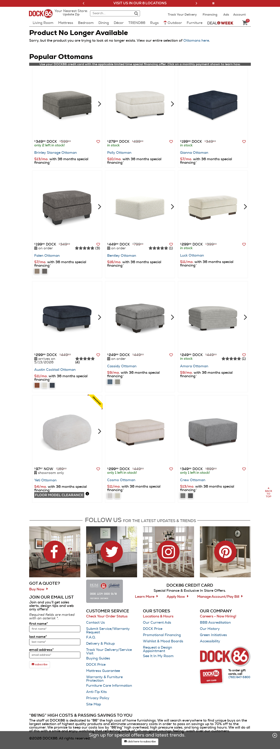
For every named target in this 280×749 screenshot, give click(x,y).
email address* (41, 650)
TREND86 (136, 23)
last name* (38, 637)
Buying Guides (98, 658)
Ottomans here (196, 40)
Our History (210, 629)
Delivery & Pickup (100, 643)
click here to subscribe (140, 741)
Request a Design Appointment (157, 649)
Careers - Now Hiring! (218, 616)
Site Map (93, 704)
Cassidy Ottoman (121, 366)
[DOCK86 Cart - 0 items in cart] (245, 22)
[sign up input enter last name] (54, 642)
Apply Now (176, 597)
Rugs (154, 23)
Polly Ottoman (119, 153)
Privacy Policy (97, 698)
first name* (38, 624)
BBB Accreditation (215, 622)
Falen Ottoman (47, 256)
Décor (119, 23)
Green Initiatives (213, 635)
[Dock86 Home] (42, 16)
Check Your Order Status (107, 616)
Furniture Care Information (109, 685)
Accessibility (210, 641)
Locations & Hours (158, 616)
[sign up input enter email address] (54, 655)
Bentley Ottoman (121, 256)
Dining (103, 23)
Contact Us (95, 622)
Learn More (144, 597)
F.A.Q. (91, 637)
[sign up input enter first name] (54, 629)
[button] (84, 3)
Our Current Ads (157, 622)
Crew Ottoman (192, 480)
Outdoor (172, 23)
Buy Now (36, 589)
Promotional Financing (162, 635)
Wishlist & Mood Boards (163, 641)
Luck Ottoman (192, 255)
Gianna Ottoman (194, 153)
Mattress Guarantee (103, 671)
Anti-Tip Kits (96, 692)
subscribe (39, 664)
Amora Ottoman (194, 366)
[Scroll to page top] (268, 492)
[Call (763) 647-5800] (239, 677)
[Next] (99, 103)
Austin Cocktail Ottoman (55, 370)
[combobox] (111, 13)
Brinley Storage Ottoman (55, 153)
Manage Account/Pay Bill (218, 597)
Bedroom (86, 23)
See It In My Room (158, 656)
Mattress (65, 23)
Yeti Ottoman (45, 480)
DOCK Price (96, 664)
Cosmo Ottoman (121, 480)
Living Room (43, 23)
